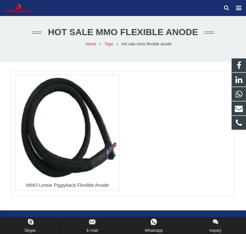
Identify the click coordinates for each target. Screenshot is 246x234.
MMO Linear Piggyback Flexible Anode (67, 185)
